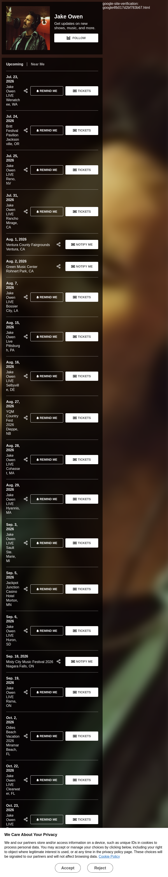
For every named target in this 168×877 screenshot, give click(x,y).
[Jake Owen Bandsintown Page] (30, 28)
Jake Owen (68, 16)
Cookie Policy (109, 856)
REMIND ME (46, 90)
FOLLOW (76, 38)
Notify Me (82, 244)
